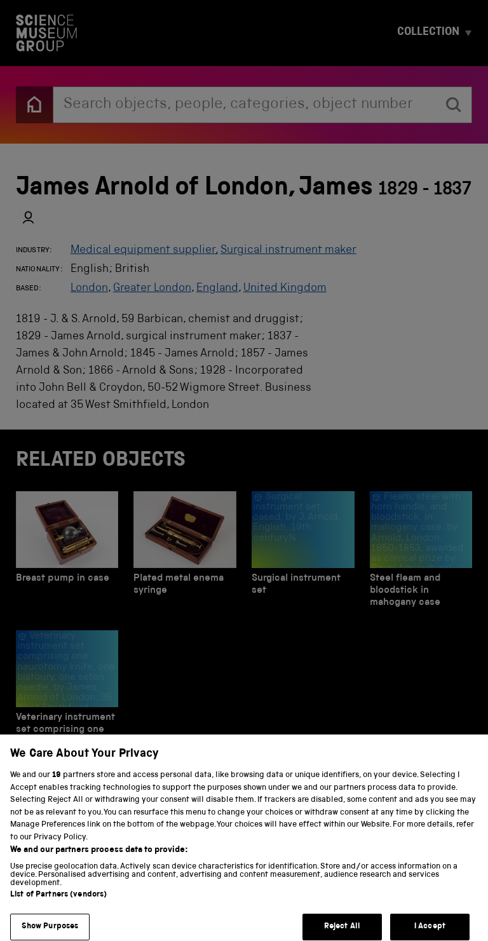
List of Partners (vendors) (58, 906)
